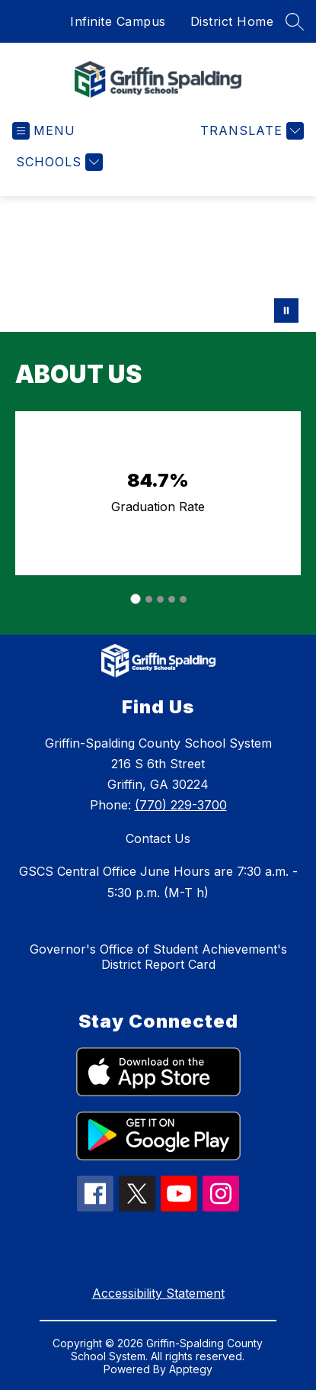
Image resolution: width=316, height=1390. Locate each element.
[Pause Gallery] (286, 310)
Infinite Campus (118, 21)
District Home (232, 21)
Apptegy (190, 1369)
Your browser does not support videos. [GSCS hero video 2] (158, 264)
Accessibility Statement (158, 1293)
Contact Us (158, 838)
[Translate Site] (250, 130)
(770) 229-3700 (181, 804)
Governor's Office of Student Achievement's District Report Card (158, 956)
